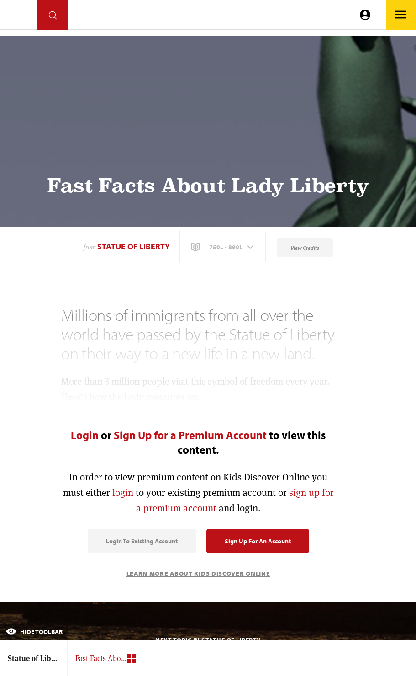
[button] (223, 247)
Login (85, 435)
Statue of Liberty (133, 246)
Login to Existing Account (142, 541)
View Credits (304, 247)
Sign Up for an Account (258, 541)
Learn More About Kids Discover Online (198, 573)
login (122, 492)
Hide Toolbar (34, 632)
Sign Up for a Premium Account (190, 435)
